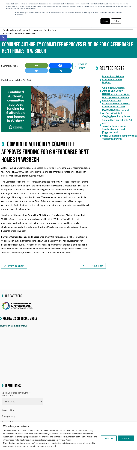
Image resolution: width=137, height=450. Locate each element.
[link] (3, 38)
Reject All (109, 438)
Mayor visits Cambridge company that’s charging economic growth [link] (115, 136)
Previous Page (81, 66)
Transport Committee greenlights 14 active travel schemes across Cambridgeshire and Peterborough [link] (115, 124)
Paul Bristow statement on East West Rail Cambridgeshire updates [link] (115, 113)
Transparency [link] (8, 416)
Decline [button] (116, 21)
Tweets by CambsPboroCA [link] (13, 325)
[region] (68, 436)
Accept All (125, 438)
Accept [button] (105, 21)
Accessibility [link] (8, 410)
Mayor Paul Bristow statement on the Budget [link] (112, 79)
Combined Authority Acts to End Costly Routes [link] (112, 91)
